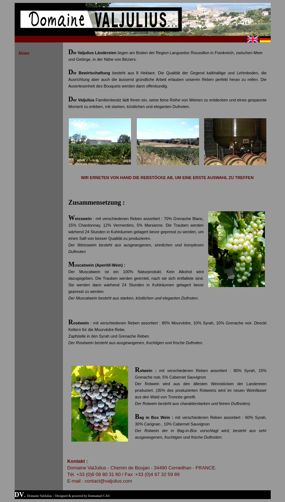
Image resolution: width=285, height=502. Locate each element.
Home (24, 53)
